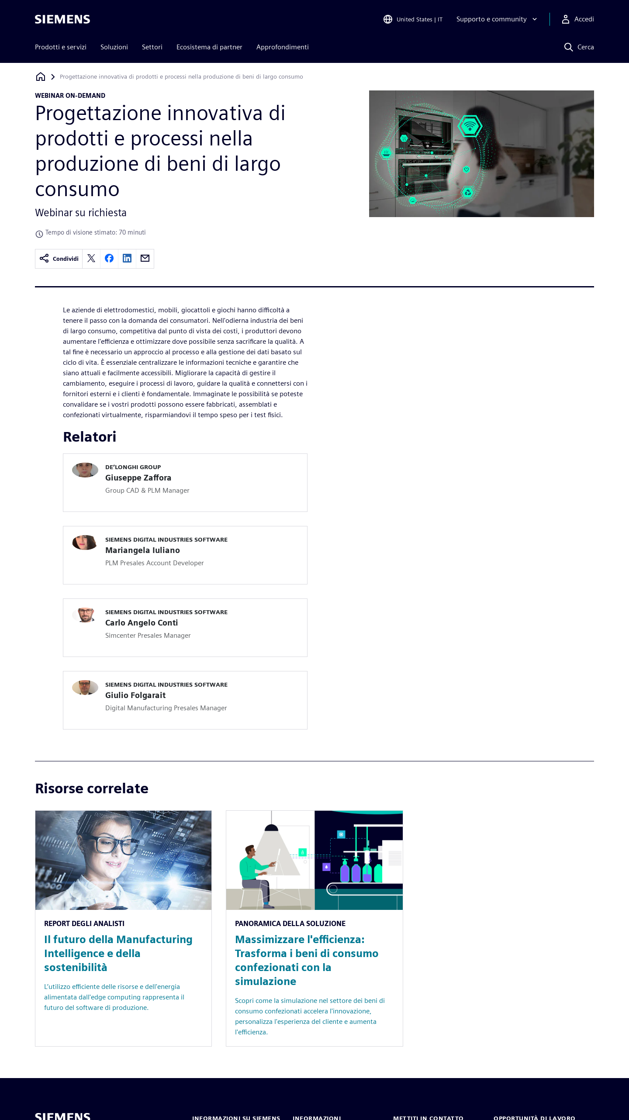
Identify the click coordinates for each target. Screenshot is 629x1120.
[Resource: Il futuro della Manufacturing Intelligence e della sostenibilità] (123, 928)
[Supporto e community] (498, 19)
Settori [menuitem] (152, 47)
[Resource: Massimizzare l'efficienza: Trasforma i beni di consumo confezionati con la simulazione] (314, 928)
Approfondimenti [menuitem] (282, 47)
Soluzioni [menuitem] (114, 47)
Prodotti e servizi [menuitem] (60, 47)
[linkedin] (127, 258)
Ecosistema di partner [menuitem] (209, 47)
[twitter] (91, 258)
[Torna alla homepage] (40, 76)
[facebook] (109, 258)
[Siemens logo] (62, 19)
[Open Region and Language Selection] (412, 19)
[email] (145, 258)
